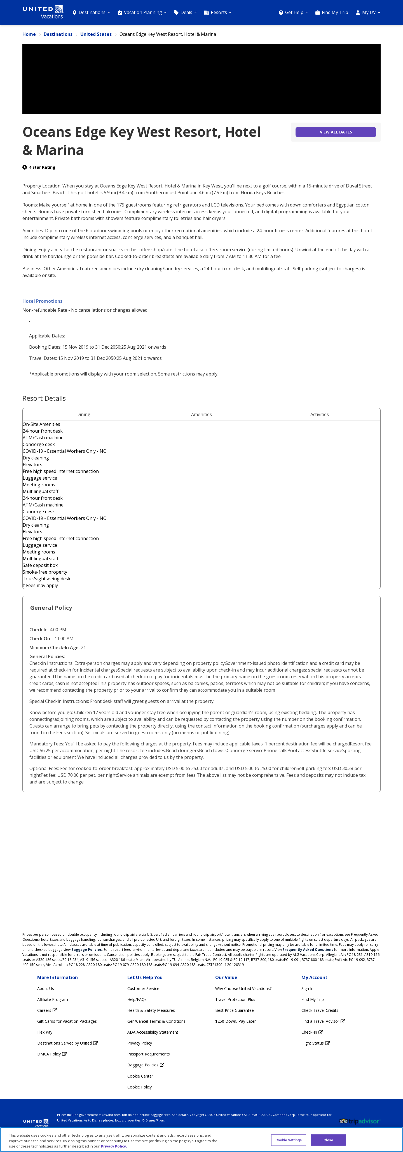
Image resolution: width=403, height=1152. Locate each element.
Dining (83, 414)
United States (96, 34)
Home (29, 34)
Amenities (201, 414)
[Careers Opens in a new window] (67, 1010)
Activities (319, 414)
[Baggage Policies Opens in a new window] (156, 1065)
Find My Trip (335, 12)
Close (328, 1140)
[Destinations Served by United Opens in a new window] (67, 1043)
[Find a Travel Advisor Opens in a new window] (323, 1021)
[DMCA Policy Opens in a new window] (67, 1054)
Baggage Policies (86, 949)
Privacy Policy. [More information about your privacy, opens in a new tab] (114, 1146)
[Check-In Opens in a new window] (323, 1032)
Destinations (58, 34)
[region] (201, 1139)
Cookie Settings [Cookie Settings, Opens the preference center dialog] (288, 1140)
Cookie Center (140, 1076)
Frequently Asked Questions (308, 949)
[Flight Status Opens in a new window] (323, 1043)
